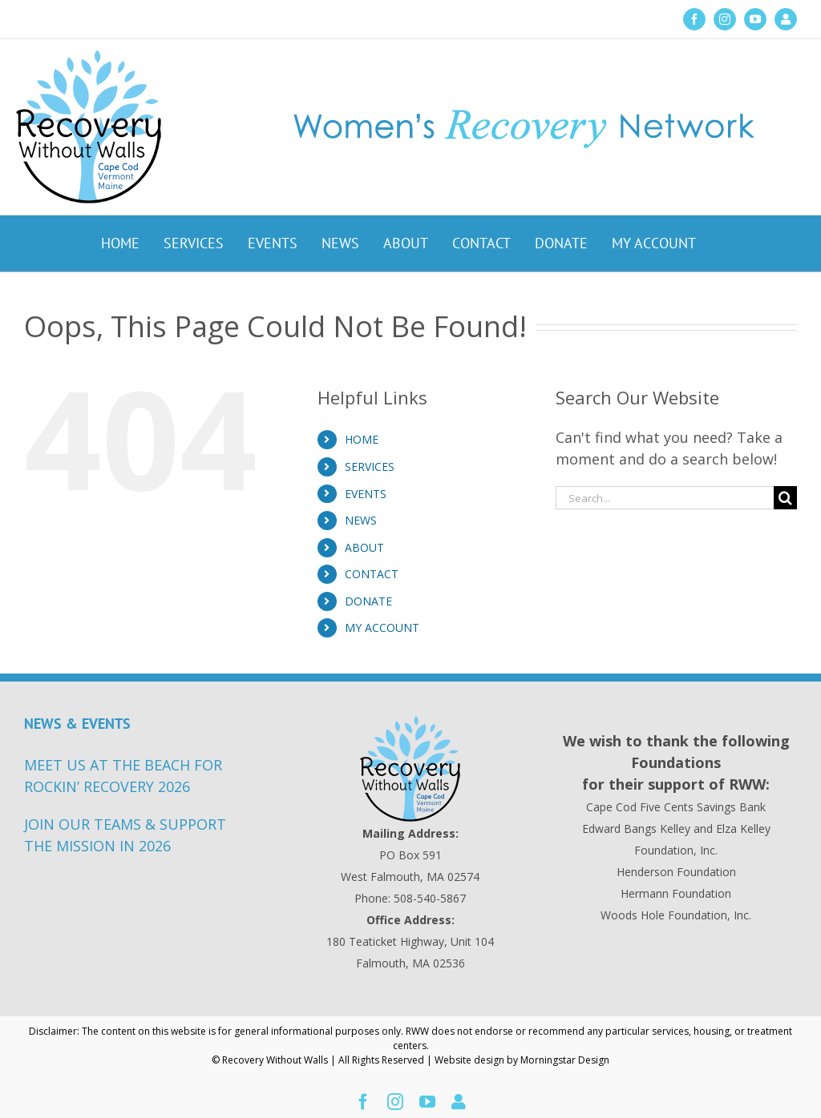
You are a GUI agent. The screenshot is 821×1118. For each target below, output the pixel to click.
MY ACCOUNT (382, 627)
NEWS (361, 520)
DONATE (368, 601)
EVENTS (365, 493)
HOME (361, 439)
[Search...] (665, 497)
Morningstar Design (564, 1060)
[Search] (785, 497)
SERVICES (369, 466)
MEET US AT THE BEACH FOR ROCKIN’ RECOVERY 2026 (123, 775)
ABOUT (364, 547)
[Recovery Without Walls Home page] (410, 769)
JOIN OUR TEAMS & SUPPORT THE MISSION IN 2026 (125, 834)
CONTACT (371, 573)
